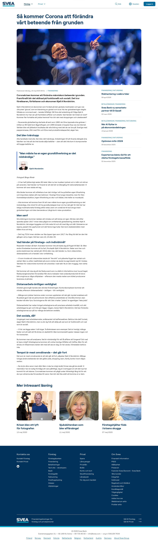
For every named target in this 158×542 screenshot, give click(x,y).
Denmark (47, 538)
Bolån (82, 468)
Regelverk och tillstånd (120, 483)
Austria (98, 538)
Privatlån (83, 465)
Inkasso (51, 483)
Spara (82, 458)
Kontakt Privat (22, 461)
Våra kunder (116, 474)
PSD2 (113, 461)
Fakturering (52, 477)
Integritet (115, 477)
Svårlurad (115, 480)
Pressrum (115, 468)
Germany (107, 538)
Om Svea (116, 454)
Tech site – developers (57, 468)
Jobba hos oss (117, 498)
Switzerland (88, 538)
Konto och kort (86, 471)
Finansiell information (120, 458)
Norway (38, 538)
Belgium (77, 538)
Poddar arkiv (116, 504)
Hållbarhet (115, 465)
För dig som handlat (88, 480)
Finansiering (53, 461)
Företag (52, 454)
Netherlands (67, 538)
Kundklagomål (117, 489)
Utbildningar (53, 486)
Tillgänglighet (117, 492)
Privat (83, 454)
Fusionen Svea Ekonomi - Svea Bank (125, 471)
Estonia (56, 538)
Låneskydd (84, 477)
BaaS (50, 471)
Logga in (149, 4)
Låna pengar (85, 461)
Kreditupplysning (55, 480)
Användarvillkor (117, 486)
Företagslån (53, 474)
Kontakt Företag (23, 458)
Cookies (114, 495)
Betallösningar (54, 465)
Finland (29, 538)
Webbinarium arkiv (119, 501)
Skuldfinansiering (87, 474)
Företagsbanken (54, 458)
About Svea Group (121, 538)
